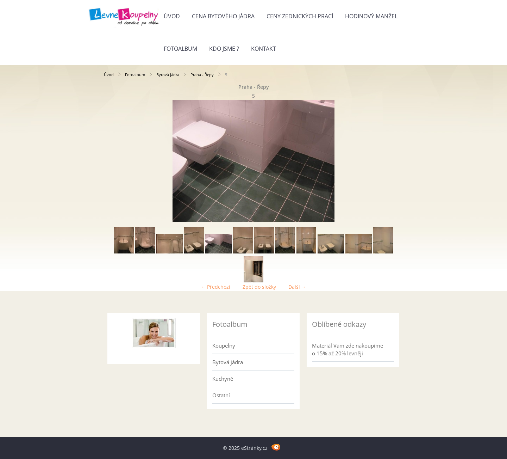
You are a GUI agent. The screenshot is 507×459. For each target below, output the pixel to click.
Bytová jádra (167, 74)
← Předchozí (215, 286)
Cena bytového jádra (223, 16)
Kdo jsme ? (224, 49)
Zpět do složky (259, 286)
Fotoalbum (180, 49)
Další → (297, 286)
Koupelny (223, 345)
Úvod (172, 16)
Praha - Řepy (202, 74)
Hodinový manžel (371, 16)
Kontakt (263, 49)
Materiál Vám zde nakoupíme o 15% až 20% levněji (347, 349)
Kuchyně (222, 378)
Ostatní (221, 395)
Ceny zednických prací (300, 16)
